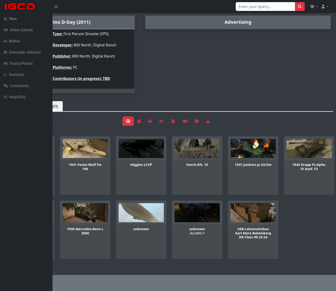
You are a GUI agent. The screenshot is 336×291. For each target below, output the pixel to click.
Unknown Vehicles (22, 52)
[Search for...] (265, 6)
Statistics (14, 74)
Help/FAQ (15, 96)
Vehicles (69, 106)
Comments (16, 85)
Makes (12, 41)
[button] (314, 6)
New (10, 18)
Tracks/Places (18, 63)
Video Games (18, 29)
